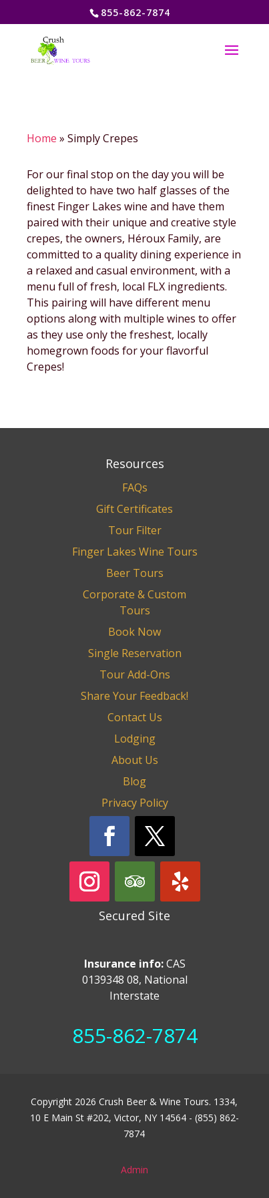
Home (42, 138)
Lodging (135, 738)
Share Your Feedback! (134, 695)
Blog (134, 781)
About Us (134, 760)
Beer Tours (135, 573)
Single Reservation (135, 653)
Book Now (134, 631)
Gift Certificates (134, 509)
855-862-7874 (135, 1035)
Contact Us (134, 717)
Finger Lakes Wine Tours (135, 551)
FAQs (135, 487)
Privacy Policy (134, 802)
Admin (134, 1169)
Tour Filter (135, 530)
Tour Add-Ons (134, 674)
